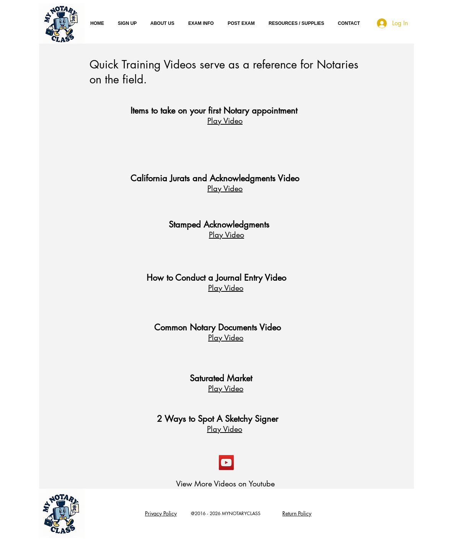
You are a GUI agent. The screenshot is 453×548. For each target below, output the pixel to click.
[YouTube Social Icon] (226, 462)
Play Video (225, 121)
